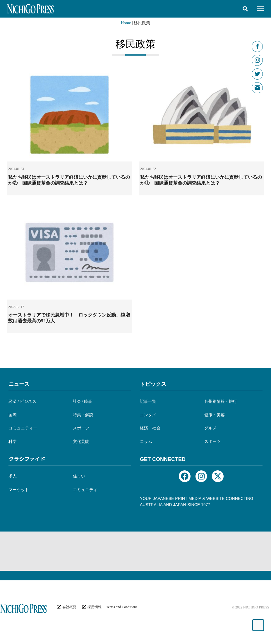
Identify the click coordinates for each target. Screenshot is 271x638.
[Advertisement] (113, 550)
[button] (245, 8)
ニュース (19, 384)
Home (126, 23)
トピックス (153, 384)
